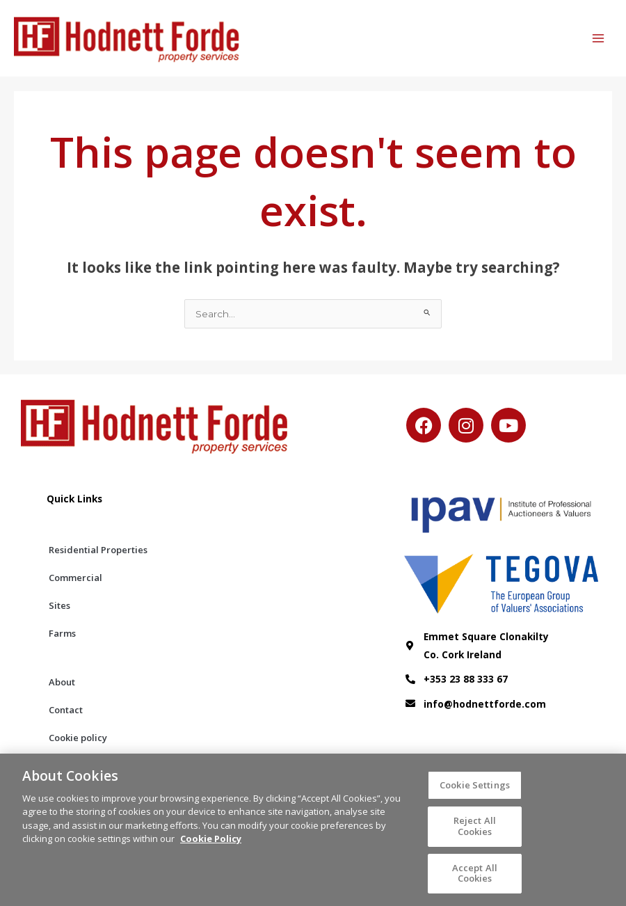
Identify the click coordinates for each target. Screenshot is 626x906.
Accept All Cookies (474, 879)
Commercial (75, 577)
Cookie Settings (475, 790)
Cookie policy (78, 737)
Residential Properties (98, 549)
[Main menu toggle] (598, 38)
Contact (66, 710)
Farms (62, 633)
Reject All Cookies (475, 832)
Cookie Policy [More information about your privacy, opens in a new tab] (210, 845)
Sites (59, 605)
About (62, 682)
